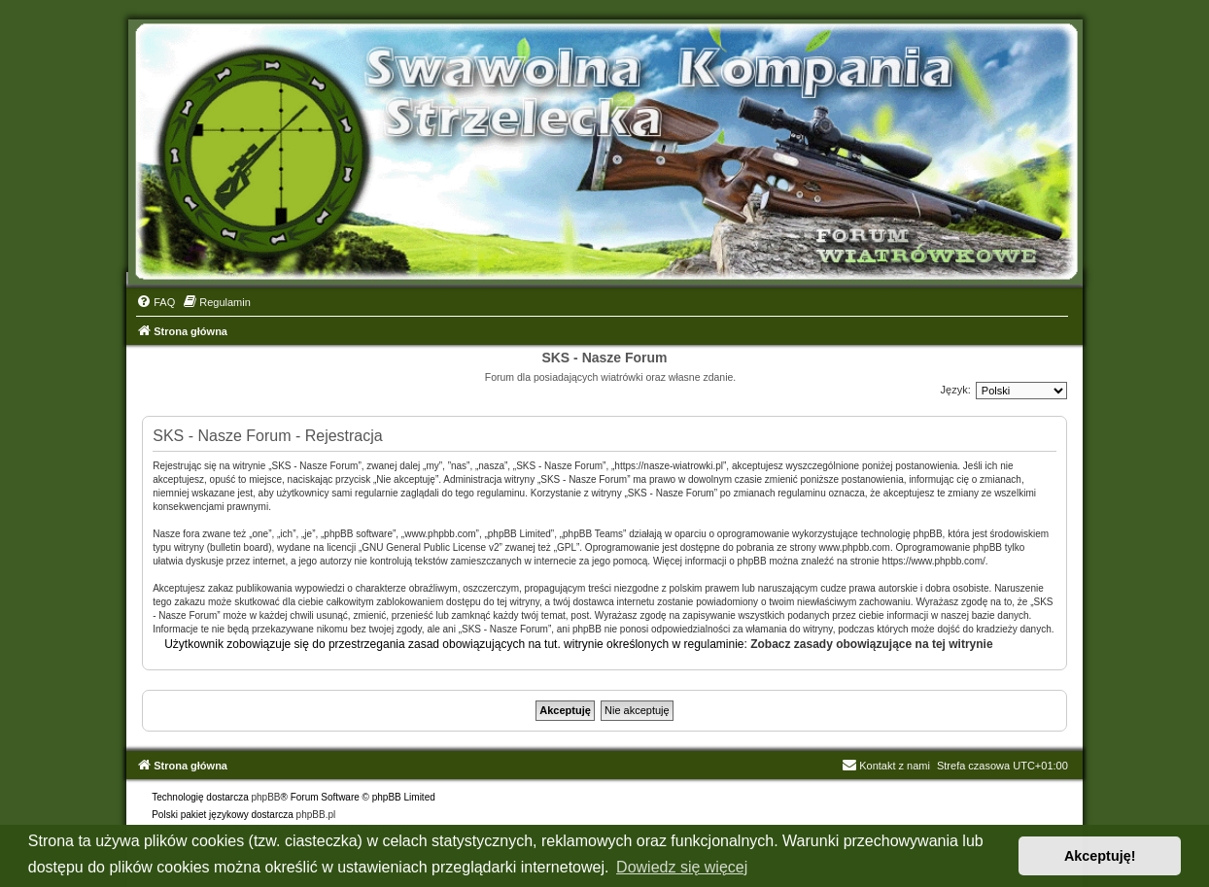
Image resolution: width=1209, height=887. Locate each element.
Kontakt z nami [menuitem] (886, 765)
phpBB (266, 797)
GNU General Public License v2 (430, 547)
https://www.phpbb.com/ (933, 561)
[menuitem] (155, 302)
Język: (956, 389)
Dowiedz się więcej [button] (681, 867)
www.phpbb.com (854, 547)
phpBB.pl (316, 814)
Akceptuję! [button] (1100, 856)
